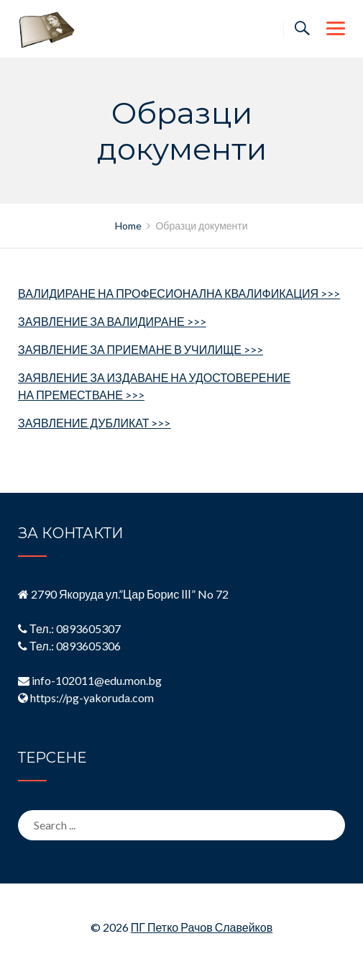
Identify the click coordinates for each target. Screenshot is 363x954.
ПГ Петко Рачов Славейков (201, 927)
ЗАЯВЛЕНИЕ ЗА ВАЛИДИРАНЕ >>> (112, 321)
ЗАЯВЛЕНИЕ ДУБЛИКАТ (94, 423)
